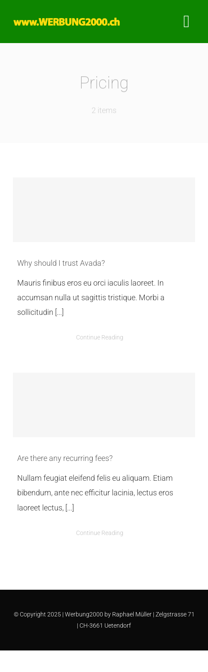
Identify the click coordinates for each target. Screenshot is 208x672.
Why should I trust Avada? (61, 263)
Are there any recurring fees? (65, 458)
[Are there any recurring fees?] (104, 405)
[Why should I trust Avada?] (104, 209)
